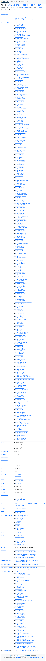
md (2, 479)
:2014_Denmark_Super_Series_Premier (24, 379)
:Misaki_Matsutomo (20, 117)
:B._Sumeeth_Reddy (20, 133)
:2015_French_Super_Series (22, 375)
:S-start (17, 525)
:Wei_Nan (18, 307)
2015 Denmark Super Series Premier (24, 4)
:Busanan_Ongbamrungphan (22, 596)
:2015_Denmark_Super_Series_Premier (26, 564)
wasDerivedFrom (6, 560)
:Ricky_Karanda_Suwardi (21, 180)
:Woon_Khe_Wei (19, 164)
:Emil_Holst (18, 224)
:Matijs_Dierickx (19, 280)
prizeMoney (4, 495)
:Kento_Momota (19, 213)
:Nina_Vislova (19, 22)
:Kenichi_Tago (19, 97)
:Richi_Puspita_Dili (20, 237)
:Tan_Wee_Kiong (19, 276)
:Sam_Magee (19, 240)
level (3, 471)
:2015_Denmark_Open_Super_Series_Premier (26, 567)
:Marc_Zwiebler (19, 623)
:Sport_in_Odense (20, 250)
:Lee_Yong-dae (19, 88)
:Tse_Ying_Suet (19, 81)
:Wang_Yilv (18, 434)
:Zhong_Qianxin (19, 246)
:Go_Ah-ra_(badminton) (21, 227)
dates (3, 468)
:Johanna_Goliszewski (20, 358)
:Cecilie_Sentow (19, 368)
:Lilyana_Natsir (19, 395)
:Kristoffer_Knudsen (20, 199)
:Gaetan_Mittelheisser (21, 392)
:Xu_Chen (18, 186)
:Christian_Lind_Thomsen (21, 319)
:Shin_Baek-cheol (19, 153)
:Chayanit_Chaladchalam (21, 146)
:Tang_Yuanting (19, 303)
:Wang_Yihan (19, 24)
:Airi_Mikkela (18, 381)
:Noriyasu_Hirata (19, 138)
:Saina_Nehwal (19, 174)
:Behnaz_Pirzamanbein (21, 438)
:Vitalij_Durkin (19, 323)
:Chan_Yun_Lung (19, 191)
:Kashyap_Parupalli (20, 383)
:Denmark (18, 47)
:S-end (17, 524)
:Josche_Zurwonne (20, 359)
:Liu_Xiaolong (19, 348)
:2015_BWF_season (20, 637)
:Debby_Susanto (19, 65)
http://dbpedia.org (25, 7)
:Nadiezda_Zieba (19, 396)
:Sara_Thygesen (19, 262)
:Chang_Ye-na (19, 64)
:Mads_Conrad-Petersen (21, 332)
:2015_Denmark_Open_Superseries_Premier (25, 569)
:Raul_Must (18, 343)
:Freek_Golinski (19, 91)
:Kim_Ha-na (18, 114)
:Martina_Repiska (19, 422)
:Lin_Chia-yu (18, 190)
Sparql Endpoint (40, 2)
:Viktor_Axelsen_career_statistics (23, 643)
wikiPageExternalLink (6, 17)
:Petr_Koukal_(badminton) (21, 342)
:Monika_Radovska (20, 435)
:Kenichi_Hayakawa (20, 71)
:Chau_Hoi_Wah (19, 209)
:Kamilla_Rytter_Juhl (20, 158)
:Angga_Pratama (19, 60)
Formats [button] (21, 1)
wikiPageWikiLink (5, 22)
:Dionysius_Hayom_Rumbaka (22, 35)
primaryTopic (6, 650)
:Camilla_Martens (20, 187)
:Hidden (17, 522)
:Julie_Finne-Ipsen (20, 293)
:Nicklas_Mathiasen (20, 366)
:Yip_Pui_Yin (18, 177)
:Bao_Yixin (18, 63)
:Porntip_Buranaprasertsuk (22, 77)
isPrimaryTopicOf (5, 564)
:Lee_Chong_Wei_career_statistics (23, 600)
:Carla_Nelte (18, 386)
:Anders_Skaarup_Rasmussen (22, 103)
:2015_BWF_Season (20, 416)
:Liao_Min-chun (19, 130)
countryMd (4, 451)
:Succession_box (19, 528)
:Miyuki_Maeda (19, 173)
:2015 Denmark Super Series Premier (25, 550)
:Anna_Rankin (19, 436)
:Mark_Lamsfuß (19, 100)
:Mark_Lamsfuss (19, 421)
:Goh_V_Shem (19, 346)
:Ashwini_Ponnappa (20, 31)
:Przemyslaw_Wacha (20, 385)
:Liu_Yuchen (18, 296)
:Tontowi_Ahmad (19, 597)
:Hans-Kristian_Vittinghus (21, 38)
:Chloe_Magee (19, 34)
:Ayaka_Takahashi (20, 207)
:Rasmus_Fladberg (20, 219)
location (3, 474)
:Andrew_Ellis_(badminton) (22, 58)
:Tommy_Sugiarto (20, 335)
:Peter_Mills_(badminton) (21, 216)
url (2, 503)
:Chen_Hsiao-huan (20, 312)
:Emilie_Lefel (18, 408)
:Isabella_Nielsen (19, 371)
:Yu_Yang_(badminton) (21, 257)
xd (2, 535)
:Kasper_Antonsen (20, 44)
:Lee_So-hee (18, 322)
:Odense (18, 55)
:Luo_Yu (17, 73)
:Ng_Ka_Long (19, 110)
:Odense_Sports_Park (20, 147)
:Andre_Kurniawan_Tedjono (22, 85)
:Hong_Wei (18, 350)
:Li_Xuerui (18, 107)
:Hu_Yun (18, 163)
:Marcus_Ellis (19, 236)
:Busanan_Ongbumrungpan (22, 401)
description (4, 14)
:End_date (18, 521)
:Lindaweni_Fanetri (20, 184)
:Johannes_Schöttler (20, 201)
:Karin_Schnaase (19, 325)
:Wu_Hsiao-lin (19, 249)
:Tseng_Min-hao (19, 264)
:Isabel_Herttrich (19, 402)
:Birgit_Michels (19, 105)
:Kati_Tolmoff (19, 170)
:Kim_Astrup (18, 328)
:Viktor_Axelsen (19, 252)
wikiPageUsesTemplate (7, 515)
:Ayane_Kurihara (19, 61)
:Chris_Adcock (19, 316)
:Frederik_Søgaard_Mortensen (22, 419)
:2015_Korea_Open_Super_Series (23, 376)
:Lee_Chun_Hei (19, 127)
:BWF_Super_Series (20, 156)
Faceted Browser (31, 2)
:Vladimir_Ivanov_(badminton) (22, 83)
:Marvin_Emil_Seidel (20, 405)
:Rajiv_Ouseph (19, 42)
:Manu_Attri (18, 297)
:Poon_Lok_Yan (19, 75)
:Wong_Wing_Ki (19, 84)
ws (2, 532)
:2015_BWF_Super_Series (21, 54)
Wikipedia (18, 657)
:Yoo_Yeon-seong (19, 179)
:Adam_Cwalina (19, 259)
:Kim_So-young (19, 426)
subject (3, 540)
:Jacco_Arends (19, 183)
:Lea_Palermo (19, 403)
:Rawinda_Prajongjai (20, 233)
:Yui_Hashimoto (19, 247)
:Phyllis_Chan (19, 189)
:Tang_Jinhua (19, 80)
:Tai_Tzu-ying (19, 78)
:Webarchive (18, 529)
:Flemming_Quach (20, 290)
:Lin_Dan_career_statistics (21, 645)
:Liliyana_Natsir (19, 90)
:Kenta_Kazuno (19, 326)
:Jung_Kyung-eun (19, 211)
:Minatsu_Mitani (19, 116)
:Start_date (18, 527)
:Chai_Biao (18, 169)
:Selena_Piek (18, 242)
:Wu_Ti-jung (18, 30)
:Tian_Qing (18, 143)
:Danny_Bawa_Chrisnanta (21, 87)
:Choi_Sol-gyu (19, 144)
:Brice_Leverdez (19, 32)
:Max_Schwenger (19, 282)
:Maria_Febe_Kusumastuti (21, 41)
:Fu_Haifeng (18, 157)
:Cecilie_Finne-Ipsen (20, 336)
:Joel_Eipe (18, 197)
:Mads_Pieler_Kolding (20, 333)
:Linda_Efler (18, 309)
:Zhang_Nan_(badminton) (21, 243)
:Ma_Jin (17, 256)
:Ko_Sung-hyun (19, 171)
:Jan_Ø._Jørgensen (20, 273)
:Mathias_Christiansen (21, 232)
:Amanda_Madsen (20, 369)
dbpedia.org (41, 7)
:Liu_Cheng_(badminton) (21, 279)
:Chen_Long (18, 270)
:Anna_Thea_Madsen (20, 305)
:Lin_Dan (18, 320)
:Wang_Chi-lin (19, 306)
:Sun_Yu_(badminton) (20, 28)
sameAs (3, 550)
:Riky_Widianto (19, 239)
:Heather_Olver (19, 95)
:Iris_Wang (18, 51)
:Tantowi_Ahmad (19, 398)
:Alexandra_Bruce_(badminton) (23, 415)
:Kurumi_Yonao (19, 126)
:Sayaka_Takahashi (20, 161)
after (3, 442)
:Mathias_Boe (19, 310)
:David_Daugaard (20, 230)
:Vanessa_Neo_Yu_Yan (21, 432)
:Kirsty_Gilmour (19, 330)
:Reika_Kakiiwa (19, 121)
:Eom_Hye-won (19, 67)
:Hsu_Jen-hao (19, 353)
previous (4, 492)
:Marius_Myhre (19, 200)
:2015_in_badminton (20, 639)
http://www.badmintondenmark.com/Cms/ (25, 19)
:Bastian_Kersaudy (20, 286)
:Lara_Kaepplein (19, 413)
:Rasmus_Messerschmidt (21, 338)
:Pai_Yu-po (18, 269)
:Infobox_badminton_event (22, 517)
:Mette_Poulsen (19, 52)
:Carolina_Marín (19, 167)
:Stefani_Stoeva (19, 50)
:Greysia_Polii (19, 37)
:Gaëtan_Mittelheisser (21, 131)
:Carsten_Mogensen (20, 140)
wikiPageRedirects (7, 567)
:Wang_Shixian (19, 123)
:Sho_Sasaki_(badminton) (21, 431)
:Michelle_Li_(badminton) (21, 389)
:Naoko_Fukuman (20, 349)
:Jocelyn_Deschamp (20, 439)
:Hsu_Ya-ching (19, 355)
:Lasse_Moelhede (19, 406)
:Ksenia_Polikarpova (20, 356)
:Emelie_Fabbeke (19, 101)
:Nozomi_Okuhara (20, 118)
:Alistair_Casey (19, 57)
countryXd (4, 463)
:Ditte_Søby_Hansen (20, 196)
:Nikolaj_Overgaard (20, 45)
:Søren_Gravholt (19, 372)
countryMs (4, 454)
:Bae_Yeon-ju (19, 166)
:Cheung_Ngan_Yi (20, 315)
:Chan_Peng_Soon (20, 222)
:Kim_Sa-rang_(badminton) (22, 94)
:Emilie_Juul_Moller (20, 418)
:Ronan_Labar (19, 345)
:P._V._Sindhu (19, 120)
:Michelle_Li (18, 607)
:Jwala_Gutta (18, 113)
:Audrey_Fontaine (20, 391)
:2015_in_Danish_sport (21, 362)
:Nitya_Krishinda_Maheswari (22, 74)
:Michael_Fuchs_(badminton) (22, 203)
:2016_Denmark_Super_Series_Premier (24, 378)
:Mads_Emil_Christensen (21, 365)
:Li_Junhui (18, 134)
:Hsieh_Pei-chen (19, 352)
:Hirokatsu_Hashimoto (21, 137)
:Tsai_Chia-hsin (19, 104)
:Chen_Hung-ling (19, 313)
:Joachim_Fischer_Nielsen (21, 234)
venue (3, 508)
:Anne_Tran (18, 266)
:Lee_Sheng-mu (19, 214)
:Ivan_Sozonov (19, 40)
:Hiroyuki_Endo (19, 70)
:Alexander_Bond (19, 229)
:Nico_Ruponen (19, 136)
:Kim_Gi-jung (19, 151)
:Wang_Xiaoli (19, 176)
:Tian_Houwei (19, 340)
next (3, 489)
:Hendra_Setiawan (20, 148)
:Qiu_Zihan (18, 217)
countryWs (4, 460)
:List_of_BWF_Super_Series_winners (24, 642)
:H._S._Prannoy (19, 409)
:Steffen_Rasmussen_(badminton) (23, 302)
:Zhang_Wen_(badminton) (21, 287)
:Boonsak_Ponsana (20, 204)
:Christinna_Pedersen (20, 253)
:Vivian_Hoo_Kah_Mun (21, 382)
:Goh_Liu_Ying (19, 68)
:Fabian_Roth (19, 289)
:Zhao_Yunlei (19, 244)
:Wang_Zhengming (20, 263)
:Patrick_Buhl (19, 373)
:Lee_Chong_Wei (19, 272)
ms (2, 483)
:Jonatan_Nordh (19, 292)
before (3, 447)
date (3, 466)
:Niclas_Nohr (18, 428)
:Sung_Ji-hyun (19, 141)
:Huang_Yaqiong (19, 206)
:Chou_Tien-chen (19, 210)
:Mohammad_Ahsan (20, 160)
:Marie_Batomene (20, 360)
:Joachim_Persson (20, 150)
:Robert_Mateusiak (20, 226)
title (2, 498)
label (3, 547)
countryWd (4, 457)
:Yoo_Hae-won (19, 393)
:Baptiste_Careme (20, 411)
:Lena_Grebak (19, 295)
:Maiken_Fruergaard (20, 193)
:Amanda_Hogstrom (20, 412)
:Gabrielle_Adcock (20, 399)
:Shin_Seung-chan (20, 181)
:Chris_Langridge (19, 318)
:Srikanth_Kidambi (20, 300)
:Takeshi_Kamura (19, 275)
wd (2, 511)
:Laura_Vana (18, 429)
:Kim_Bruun (18, 329)
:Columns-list (19, 519)
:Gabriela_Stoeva (19, 93)
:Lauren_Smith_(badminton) (22, 124)
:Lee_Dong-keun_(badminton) (22, 128)
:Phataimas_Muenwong (21, 194)
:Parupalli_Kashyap (20, 98)
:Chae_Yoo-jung (19, 285)
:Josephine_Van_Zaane (21, 425)
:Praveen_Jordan (19, 111)
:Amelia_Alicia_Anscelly (21, 283)
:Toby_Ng (18, 277)
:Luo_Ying (18, 254)
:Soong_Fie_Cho (19, 299)
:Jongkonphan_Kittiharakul (22, 424)
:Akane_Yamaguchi (20, 27)
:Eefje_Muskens (19, 260)
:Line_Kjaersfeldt (19, 388)
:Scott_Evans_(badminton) (21, 108)
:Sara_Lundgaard (19, 339)
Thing (10, 7)
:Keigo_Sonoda (19, 48)
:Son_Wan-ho (19, 154)
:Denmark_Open (19, 223)
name (3, 486)
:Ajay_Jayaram (19, 25)
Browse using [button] (13, 1)
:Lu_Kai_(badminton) (20, 267)
